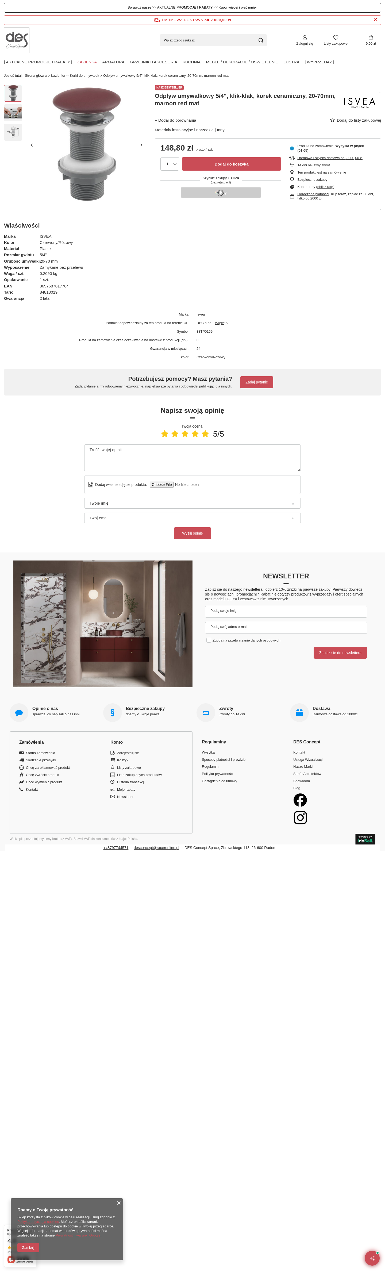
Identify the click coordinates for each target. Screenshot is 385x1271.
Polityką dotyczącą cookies (38, 1222)
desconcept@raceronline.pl (156, 848)
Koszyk (122, 760)
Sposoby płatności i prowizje (223, 760)
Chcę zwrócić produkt (42, 775)
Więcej (220, 323)
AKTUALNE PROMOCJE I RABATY (185, 7)
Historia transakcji (131, 782)
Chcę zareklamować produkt (48, 768)
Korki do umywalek (84, 76)
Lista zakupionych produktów (139, 775)
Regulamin (210, 767)
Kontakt (32, 790)
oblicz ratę (325, 187)
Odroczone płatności (313, 194)
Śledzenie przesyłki (41, 760)
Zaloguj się (304, 43)
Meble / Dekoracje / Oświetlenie (242, 62)
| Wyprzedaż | (319, 62)
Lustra (291, 62)
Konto (116, 742)
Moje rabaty (126, 790)
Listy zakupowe (336, 43)
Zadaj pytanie (256, 382)
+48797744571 (116, 848)
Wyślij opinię (192, 533)
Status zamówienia (40, 753)
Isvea (201, 314)
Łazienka (87, 62)
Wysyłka (208, 752)
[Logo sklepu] (16, 40)
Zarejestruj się (128, 753)
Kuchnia (192, 62)
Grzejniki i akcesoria (153, 62)
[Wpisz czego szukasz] (213, 40)
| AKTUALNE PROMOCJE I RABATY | (38, 62)
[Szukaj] (261, 40)
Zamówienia (31, 742)
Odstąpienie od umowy (219, 781)
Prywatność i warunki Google (78, 1235)
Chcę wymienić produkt (44, 782)
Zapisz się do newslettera (340, 653)
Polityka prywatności (217, 774)
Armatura (113, 62)
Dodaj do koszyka (232, 164)
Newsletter (286, 576)
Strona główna (36, 76)
